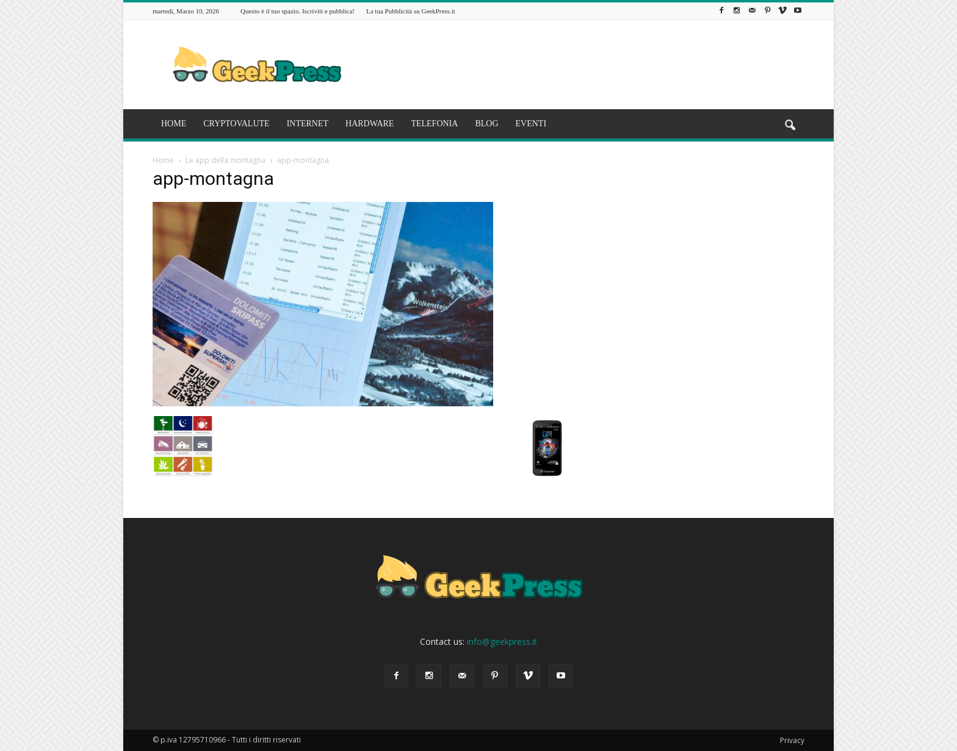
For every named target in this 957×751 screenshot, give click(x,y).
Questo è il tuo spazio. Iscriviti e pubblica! (297, 11)
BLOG (486, 123)
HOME (173, 123)
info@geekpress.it (502, 641)
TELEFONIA (434, 123)
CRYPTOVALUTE (236, 123)
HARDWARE (369, 123)
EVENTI (531, 123)
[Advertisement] (582, 64)
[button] (789, 125)
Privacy (792, 740)
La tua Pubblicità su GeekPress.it (410, 11)
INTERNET (307, 123)
